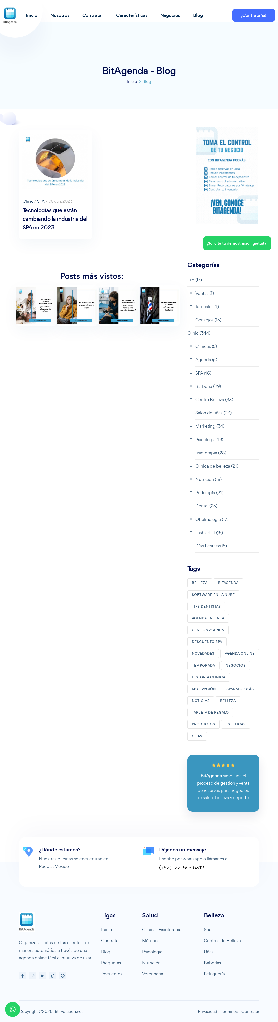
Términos (229, 1011)
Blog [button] (198, 15)
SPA (41, 201)
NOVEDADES (203, 653)
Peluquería (214, 974)
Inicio (132, 81)
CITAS (197, 736)
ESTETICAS (236, 724)
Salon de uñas (213, 413)
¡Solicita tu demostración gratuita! (237, 243)
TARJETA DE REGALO (210, 712)
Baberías (212, 963)
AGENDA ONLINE (240, 653)
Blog (105, 952)
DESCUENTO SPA (207, 641)
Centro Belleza (214, 399)
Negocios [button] (170, 15)
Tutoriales (207, 306)
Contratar (110, 940)
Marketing (209, 426)
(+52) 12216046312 (181, 867)
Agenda (206, 359)
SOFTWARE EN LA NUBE (213, 594)
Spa (207, 929)
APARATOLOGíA (240, 689)
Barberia (208, 386)
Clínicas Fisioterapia (161, 929)
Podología (209, 492)
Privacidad (207, 1011)
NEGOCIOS (236, 665)
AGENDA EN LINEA (208, 618)
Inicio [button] (31, 15)
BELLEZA (200, 582)
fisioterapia (210, 453)
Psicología (209, 439)
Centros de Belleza (222, 940)
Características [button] (131, 15)
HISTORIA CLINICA (208, 677)
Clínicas (206, 346)
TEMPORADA (203, 665)
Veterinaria (152, 974)
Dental (206, 506)
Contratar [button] (92, 15)
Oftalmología (211, 519)
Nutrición (208, 479)
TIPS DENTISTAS (206, 606)
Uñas (209, 952)
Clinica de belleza (216, 466)
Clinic (28, 201)
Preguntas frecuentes (111, 968)
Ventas (204, 293)
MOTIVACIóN (204, 689)
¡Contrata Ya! (253, 15)
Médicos (150, 940)
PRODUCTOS (203, 724)
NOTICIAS (201, 700)
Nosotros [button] (59, 15)
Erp (194, 280)
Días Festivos (211, 546)
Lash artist (209, 532)
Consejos (208, 320)
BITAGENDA (228, 582)
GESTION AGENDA (208, 630)
